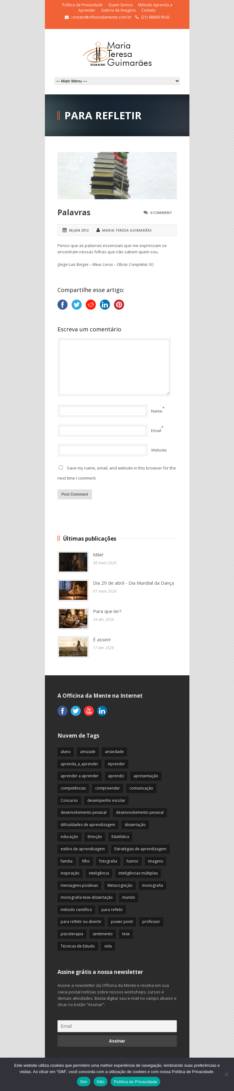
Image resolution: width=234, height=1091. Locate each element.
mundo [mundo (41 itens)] (128, 897)
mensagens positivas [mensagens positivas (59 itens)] (79, 885)
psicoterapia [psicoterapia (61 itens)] (72, 933)
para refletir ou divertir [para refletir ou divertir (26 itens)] (81, 921)
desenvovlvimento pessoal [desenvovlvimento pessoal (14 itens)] (140, 812)
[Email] (117, 1026)
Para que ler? (107, 611)
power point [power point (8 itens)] (122, 921)
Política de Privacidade (82, 5)
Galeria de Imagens (118, 10)
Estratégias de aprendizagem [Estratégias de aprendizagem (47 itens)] (140, 849)
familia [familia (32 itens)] (67, 861)
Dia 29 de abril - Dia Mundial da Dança (133, 583)
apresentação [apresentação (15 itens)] (145, 776)
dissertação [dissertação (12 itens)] (135, 824)
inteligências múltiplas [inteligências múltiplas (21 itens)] (138, 873)
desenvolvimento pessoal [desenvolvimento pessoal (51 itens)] (83, 812)
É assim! (102, 639)
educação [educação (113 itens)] (69, 836)
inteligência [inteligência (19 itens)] (99, 873)
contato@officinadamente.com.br (101, 17)
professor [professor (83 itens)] (151, 921)
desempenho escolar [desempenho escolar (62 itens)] (106, 800)
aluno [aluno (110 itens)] (66, 751)
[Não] (226, 1074)
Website (159, 450)
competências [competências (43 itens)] (73, 788)
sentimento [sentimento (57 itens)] (103, 933)
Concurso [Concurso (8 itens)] (69, 800)
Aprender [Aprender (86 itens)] (116, 764)
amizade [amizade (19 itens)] (87, 751)
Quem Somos (120, 5)
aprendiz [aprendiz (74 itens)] (116, 776)
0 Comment (161, 212)
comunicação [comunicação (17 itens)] (141, 788)
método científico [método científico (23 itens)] (76, 909)
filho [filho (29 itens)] (86, 861)
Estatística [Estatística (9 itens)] (120, 836)
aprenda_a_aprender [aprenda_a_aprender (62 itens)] (79, 764)
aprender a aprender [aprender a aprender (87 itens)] (80, 776)
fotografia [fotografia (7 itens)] (108, 861)
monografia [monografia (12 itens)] (152, 885)
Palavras (73, 212)
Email (156, 430)
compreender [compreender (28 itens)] (107, 788)
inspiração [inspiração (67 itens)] (70, 873)
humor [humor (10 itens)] (133, 861)
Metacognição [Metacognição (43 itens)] (120, 885)
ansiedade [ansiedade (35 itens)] (114, 751)
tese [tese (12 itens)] (126, 933)
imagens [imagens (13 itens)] (155, 861)
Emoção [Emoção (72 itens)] (95, 836)
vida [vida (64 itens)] (108, 946)
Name (156, 411)
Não (101, 1081)
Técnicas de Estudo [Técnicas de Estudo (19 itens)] (78, 946)
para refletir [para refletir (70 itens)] (112, 909)
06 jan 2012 (79, 230)
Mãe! (98, 554)
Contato (148, 10)
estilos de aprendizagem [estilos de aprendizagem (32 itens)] (83, 849)
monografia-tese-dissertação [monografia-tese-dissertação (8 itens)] (87, 897)
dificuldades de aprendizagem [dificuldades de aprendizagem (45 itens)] (88, 824)
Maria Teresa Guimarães (127, 230)
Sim (83, 1081)
